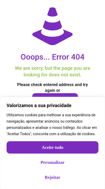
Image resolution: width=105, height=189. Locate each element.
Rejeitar (52, 177)
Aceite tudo (53, 147)
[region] (52, 143)
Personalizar (52, 162)
